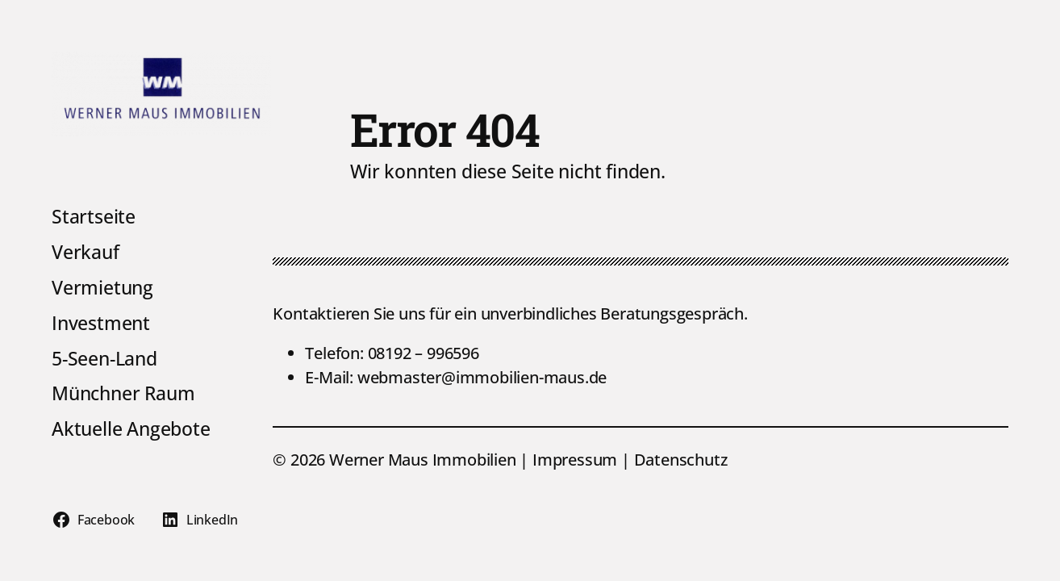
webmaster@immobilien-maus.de (482, 377)
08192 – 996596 (423, 353)
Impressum (576, 459)
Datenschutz (681, 459)
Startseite (94, 217)
